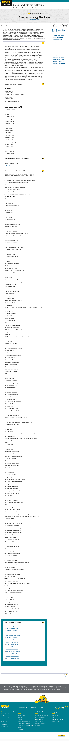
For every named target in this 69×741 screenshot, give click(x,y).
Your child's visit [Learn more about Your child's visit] (21, 715)
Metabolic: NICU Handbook (12, 646)
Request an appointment (8, 711)
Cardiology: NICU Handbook (12, 628)
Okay (62, 735)
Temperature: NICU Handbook (13, 658)
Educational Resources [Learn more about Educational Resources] (40, 723)
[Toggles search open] (66, 1)
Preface (6, 43)
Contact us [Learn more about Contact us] (20, 719)
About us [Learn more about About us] (54, 717)
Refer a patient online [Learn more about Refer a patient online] (39, 717)
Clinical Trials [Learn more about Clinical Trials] (38, 721)
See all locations (6, 713)
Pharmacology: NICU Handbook (13, 651)
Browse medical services (8, 717)
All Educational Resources (34, 13)
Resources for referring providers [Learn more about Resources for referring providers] (42, 715)
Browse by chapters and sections (12, 622)
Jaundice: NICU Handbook (12, 644)
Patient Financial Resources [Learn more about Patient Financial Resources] (24, 723)
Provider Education (34, 19)
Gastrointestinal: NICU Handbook (13, 635)
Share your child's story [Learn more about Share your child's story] (23, 721)
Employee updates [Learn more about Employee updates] (56, 721)
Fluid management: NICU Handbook (14, 632)
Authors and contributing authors (13, 84)
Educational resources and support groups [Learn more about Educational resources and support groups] (25, 726)
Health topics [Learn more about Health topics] (21, 729)
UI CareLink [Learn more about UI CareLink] (37, 725)
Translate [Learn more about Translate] (60, 0)
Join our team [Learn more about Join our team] (55, 715)
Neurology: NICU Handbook (12, 649)
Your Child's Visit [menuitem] (38, 7)
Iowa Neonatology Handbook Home (14, 626)
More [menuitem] (65, 7)
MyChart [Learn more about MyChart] (20, 717)
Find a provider (6, 715)
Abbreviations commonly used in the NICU (15, 170)
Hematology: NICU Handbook (12, 639)
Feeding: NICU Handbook (11, 630)
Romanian (8, 165)
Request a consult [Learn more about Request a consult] (39, 719)
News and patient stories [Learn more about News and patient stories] (57, 719)
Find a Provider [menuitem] (16, 7)
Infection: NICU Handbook (12, 642)
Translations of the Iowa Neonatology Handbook (16, 158)
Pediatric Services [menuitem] (25, 7)
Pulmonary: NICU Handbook (12, 656)
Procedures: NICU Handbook (12, 653)
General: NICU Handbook (11, 637)
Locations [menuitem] (32, 7)
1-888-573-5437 (4, 726)
